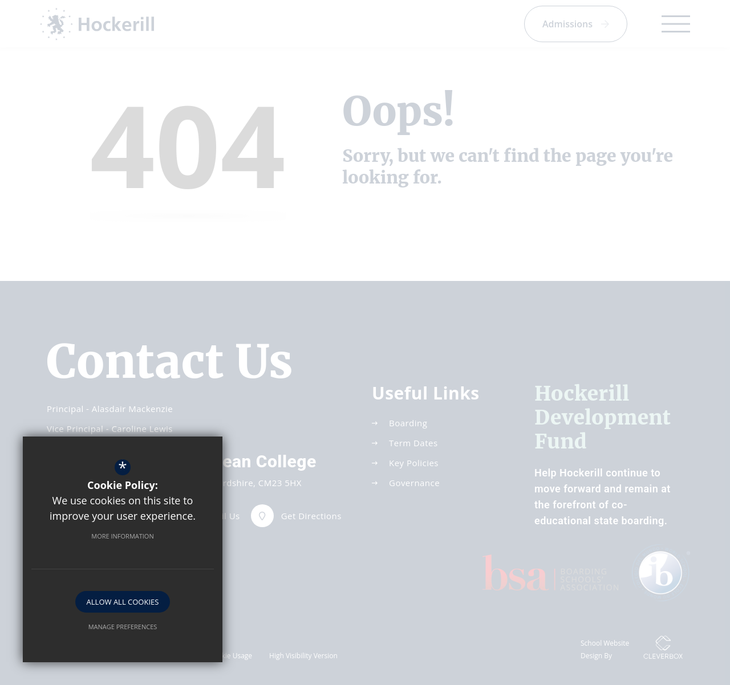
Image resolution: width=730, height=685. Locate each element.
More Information (122, 536)
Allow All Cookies (123, 602)
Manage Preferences (122, 626)
